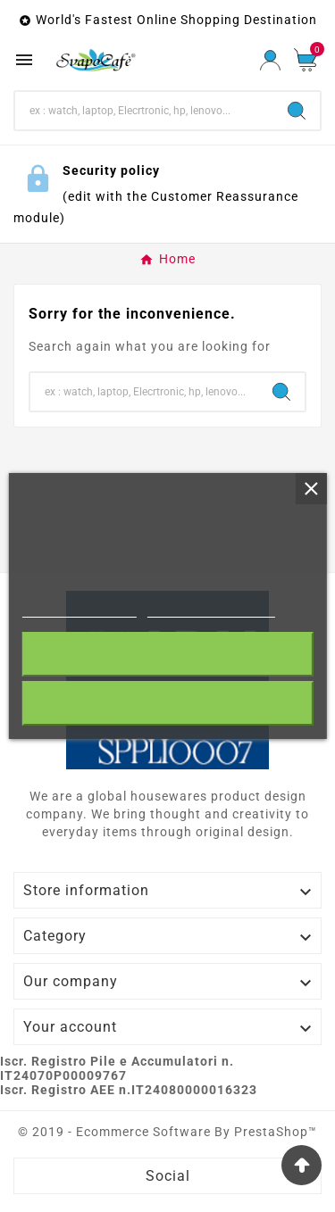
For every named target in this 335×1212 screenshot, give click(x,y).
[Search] (144, 110)
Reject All (168, 702)
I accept (167, 653)
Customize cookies (211, 609)
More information (79, 609)
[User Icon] (270, 60)
